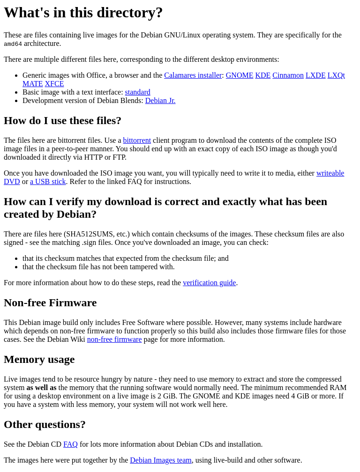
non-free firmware (114, 339)
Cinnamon (288, 75)
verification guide (209, 283)
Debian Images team (161, 460)
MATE (32, 84)
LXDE (316, 75)
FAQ (70, 444)
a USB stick (48, 181)
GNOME (240, 75)
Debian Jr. (160, 100)
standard (137, 92)
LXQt (336, 75)
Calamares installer (193, 75)
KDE (262, 75)
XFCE (54, 84)
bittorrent (137, 140)
